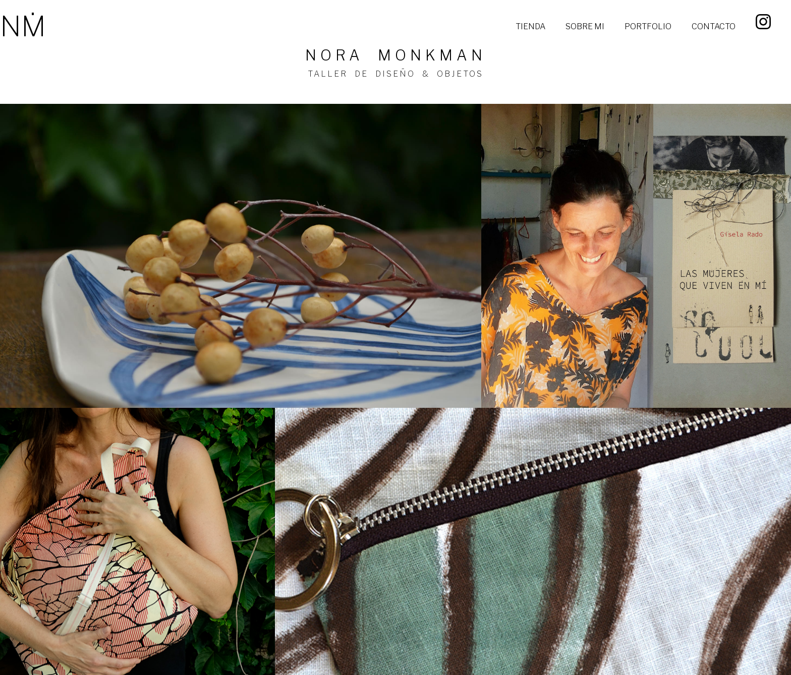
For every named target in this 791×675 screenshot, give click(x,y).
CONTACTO (714, 26)
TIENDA (530, 26)
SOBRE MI (585, 26)
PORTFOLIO (648, 26)
